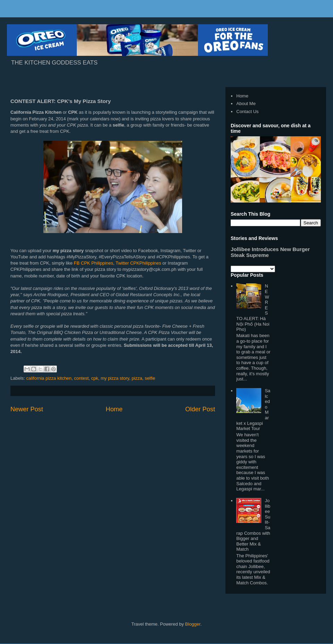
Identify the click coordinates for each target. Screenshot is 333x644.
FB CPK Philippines (93, 263)
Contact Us (247, 111)
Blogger (192, 624)
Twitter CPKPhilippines (138, 263)
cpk (94, 378)
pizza (137, 378)
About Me (246, 103)
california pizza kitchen (49, 378)
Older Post (200, 409)
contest (81, 378)
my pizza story (115, 378)
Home (114, 409)
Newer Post (26, 409)
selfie (150, 378)
